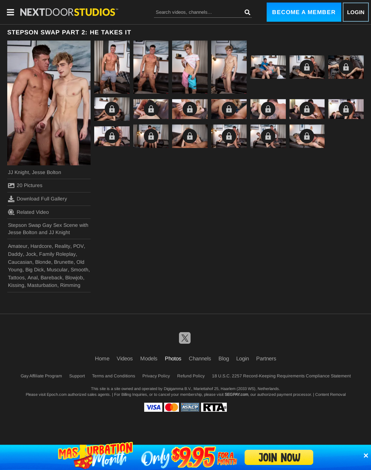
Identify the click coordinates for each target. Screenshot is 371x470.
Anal (33, 277)
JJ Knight (18, 172)
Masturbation (42, 285)
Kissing (16, 285)
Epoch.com (57, 394)
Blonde (43, 262)
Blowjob (74, 277)
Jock (31, 254)
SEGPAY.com (236, 394)
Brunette (64, 262)
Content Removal (330, 394)
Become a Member (304, 12)
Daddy (15, 254)
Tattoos (16, 277)
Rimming (70, 285)
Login (355, 12)
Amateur (18, 246)
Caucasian (20, 262)
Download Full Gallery (37, 199)
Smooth (79, 269)
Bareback (51, 277)
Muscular (57, 269)
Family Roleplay (57, 254)
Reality (62, 246)
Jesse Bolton (46, 172)
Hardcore (41, 246)
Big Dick (34, 269)
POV (78, 246)
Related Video (28, 212)
